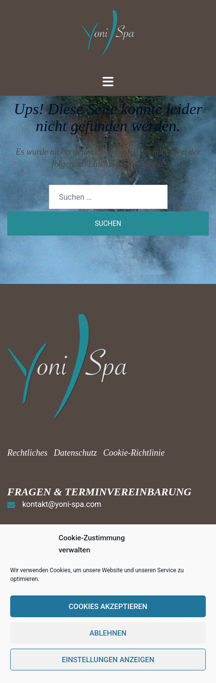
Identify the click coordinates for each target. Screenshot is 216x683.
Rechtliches (28, 453)
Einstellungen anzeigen (108, 659)
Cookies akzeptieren (108, 606)
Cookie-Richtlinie (134, 453)
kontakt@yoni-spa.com (61, 504)
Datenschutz (75, 453)
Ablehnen (108, 633)
